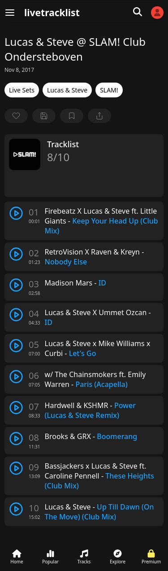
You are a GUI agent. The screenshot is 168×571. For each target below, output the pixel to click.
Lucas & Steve (67, 90)
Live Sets (21, 90)
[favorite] (16, 116)
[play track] (16, 213)
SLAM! (109, 90)
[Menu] (10, 12)
